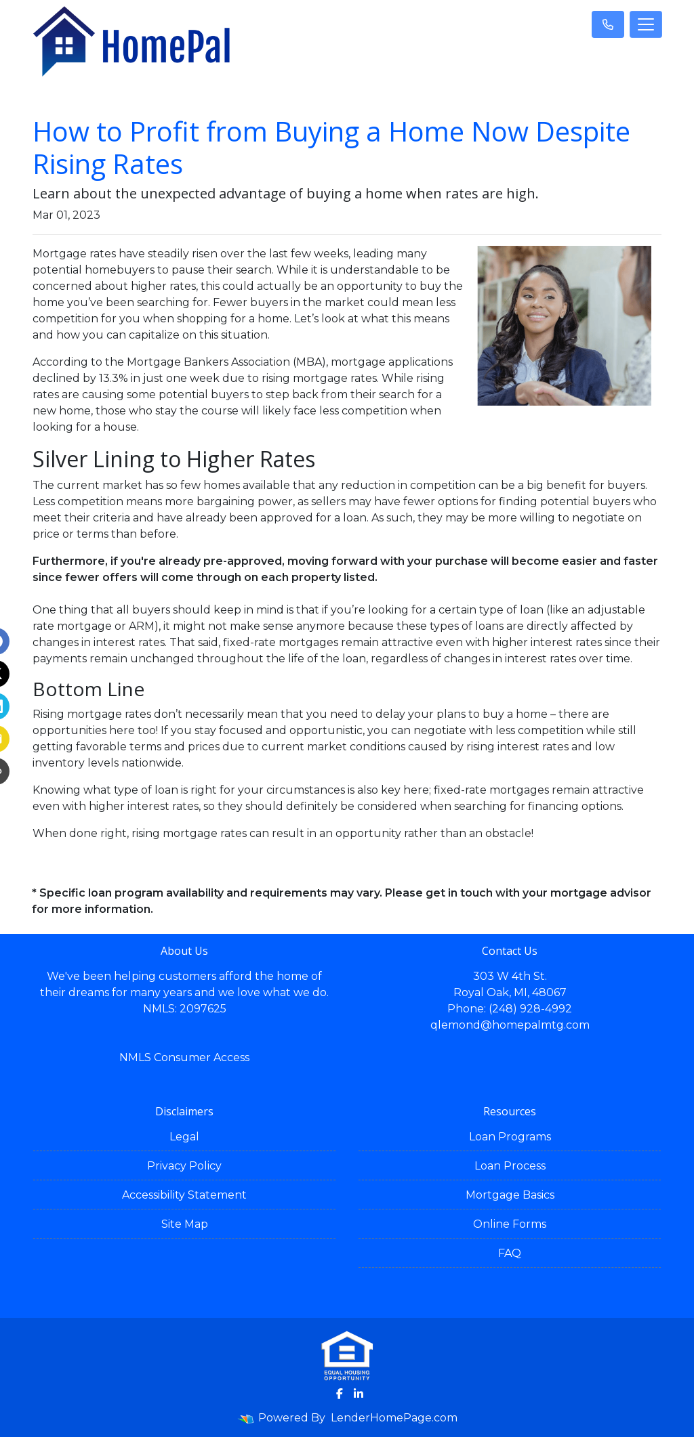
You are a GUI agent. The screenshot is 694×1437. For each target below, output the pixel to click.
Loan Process (510, 1165)
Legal (184, 1136)
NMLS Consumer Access (184, 1057)
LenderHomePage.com (394, 1417)
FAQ (509, 1253)
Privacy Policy (184, 1165)
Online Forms (509, 1224)
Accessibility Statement (184, 1194)
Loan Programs (510, 1136)
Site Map (184, 1224)
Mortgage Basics (510, 1194)
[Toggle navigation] (646, 24)
